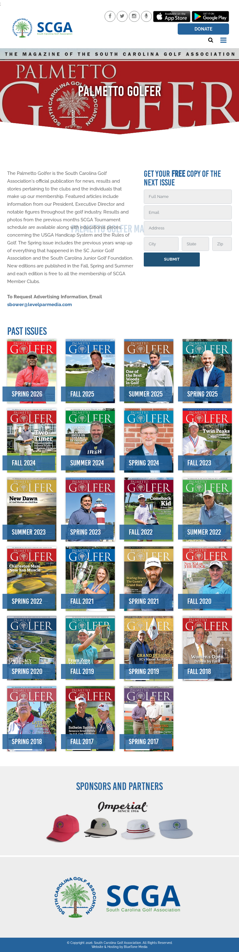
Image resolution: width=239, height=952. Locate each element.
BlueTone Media (136, 947)
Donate (203, 28)
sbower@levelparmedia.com (39, 304)
